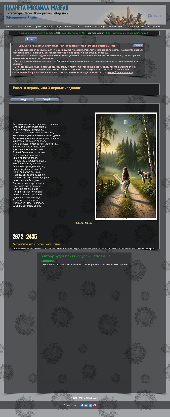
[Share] (31, 39)
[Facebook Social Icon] (82, 405)
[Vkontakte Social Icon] (86, 405)
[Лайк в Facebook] (16, 39)
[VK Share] (48, 39)
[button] (138, 45)
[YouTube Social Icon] (94, 405)
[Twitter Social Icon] (90, 405)
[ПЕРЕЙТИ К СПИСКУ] (120, 72)
